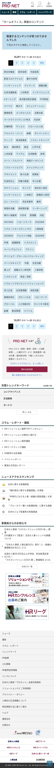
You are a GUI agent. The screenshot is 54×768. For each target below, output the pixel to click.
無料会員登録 (27, 369)
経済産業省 (21, 140)
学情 (6, 242)
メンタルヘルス (23, 113)
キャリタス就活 (41, 304)
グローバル (9, 304)
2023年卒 (8, 236)
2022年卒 (39, 222)
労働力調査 (23, 181)
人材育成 (24, 92)
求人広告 (8, 290)
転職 (29, 133)
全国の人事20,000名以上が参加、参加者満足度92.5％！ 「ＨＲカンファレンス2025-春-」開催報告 (27, 557)
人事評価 (39, 270)
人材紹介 (28, 195)
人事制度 (39, 229)
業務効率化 (9, 297)
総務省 (35, 174)
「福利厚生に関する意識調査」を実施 (25, 490)
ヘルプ (5, 713)
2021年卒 (8, 222)
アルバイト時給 (24, 236)
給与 (6, 147)
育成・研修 (25, 277)
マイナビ (8, 106)
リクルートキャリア (39, 140)
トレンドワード (45, 12)
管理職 (33, 215)
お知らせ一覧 (27, 567)
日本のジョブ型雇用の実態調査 (22, 512)
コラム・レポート (27, 12)
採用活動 (34, 290)
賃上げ (7, 270)
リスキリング (10, 277)
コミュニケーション (35, 106)
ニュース (5, 12)
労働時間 (8, 126)
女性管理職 (21, 290)
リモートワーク (24, 222)
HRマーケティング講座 (15, 447)
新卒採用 (22, 72)
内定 (42, 215)
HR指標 (5, 658)
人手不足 (36, 147)
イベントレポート (12, 459)
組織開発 (16, 242)
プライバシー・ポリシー (13, 694)
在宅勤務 (32, 154)
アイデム (20, 154)
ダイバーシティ (42, 133)
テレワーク (29, 85)
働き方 (19, 106)
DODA (23, 215)
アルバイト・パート (13, 133)
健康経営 (8, 113)
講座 (14, 12)
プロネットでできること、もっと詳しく (27, 363)
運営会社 (6, 719)
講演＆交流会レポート (14, 465)
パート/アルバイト (13, 249)
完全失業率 (27, 201)
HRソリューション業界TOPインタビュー (23, 429)
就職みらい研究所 (22, 270)
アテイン (29, 249)
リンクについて (9, 676)
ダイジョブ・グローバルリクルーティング (24, 256)
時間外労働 (9, 208)
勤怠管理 (16, 311)
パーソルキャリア (12, 263)
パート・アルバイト (13, 160)
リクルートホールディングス (17, 229)
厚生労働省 (9, 72)
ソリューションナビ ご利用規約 (16, 688)
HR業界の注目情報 (13, 453)
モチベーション (11, 188)
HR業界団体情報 (9, 670)
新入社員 (24, 174)
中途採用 (34, 72)
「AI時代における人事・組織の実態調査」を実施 (30, 498)
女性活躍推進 (10, 92)
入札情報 (6, 664)
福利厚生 (16, 147)
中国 (26, 263)
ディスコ (20, 126)
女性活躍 (36, 263)
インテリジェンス (40, 92)
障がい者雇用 (10, 215)
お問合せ (6, 725)
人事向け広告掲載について (14, 700)
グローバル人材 (35, 126)
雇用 (39, 201)
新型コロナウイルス (13, 79)
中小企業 (36, 181)
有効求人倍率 (41, 188)
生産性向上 (9, 181)
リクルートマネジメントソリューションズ (24, 283)
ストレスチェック (35, 167)
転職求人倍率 (43, 195)
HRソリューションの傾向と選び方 (20, 435)
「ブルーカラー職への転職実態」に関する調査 (30, 505)
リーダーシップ (39, 208)
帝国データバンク (35, 160)
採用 (42, 154)
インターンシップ (12, 85)
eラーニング (10, 99)
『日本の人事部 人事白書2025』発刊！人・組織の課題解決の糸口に (28, 546)
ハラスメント (30, 242)
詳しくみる (27, 412)
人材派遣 (8, 154)
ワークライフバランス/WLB (17, 120)
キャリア (26, 188)
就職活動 (43, 85)
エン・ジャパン (11, 201)
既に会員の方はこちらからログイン (27, 375)
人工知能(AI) (24, 304)
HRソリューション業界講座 (17, 441)
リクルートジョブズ (13, 167)
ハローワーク (41, 297)
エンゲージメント (12, 195)
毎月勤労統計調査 (27, 99)
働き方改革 (32, 79)
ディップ (8, 140)
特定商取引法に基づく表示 (14, 707)
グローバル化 (24, 297)
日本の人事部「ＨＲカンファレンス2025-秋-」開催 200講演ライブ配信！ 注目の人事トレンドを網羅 (27, 534)
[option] (13, 741)
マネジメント (10, 174)
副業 (6, 311)
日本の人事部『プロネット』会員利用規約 (21, 682)
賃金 (26, 147)
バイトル (28, 311)
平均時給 (44, 99)
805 (42, 63)
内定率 (37, 120)
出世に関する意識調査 (18, 484)
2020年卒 (39, 236)
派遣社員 (39, 113)
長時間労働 (23, 208)
